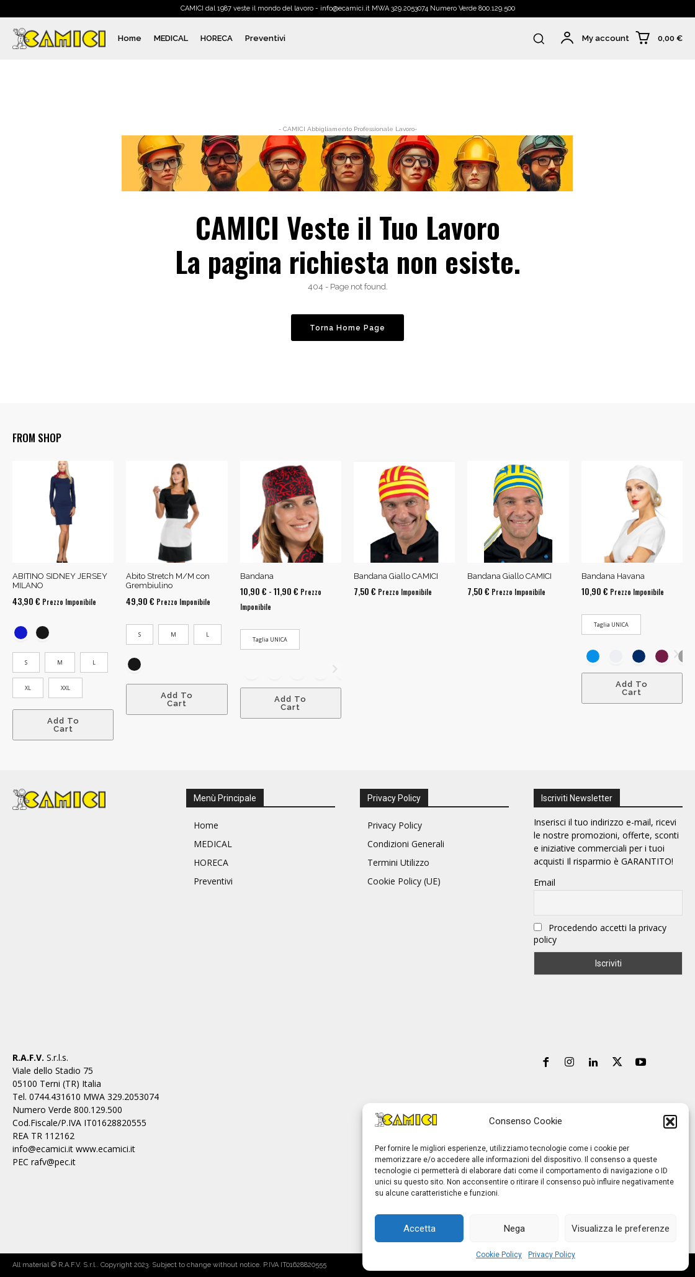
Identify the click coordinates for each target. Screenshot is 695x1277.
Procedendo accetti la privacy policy (600, 933)
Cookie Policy (499, 1254)
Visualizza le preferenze (621, 1228)
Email (544, 882)
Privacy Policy (551, 1254)
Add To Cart (63, 725)
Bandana (257, 576)
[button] (670, 1122)
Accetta (419, 1228)
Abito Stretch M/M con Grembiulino (168, 581)
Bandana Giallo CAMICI (396, 576)
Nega (514, 1228)
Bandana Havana (613, 576)
